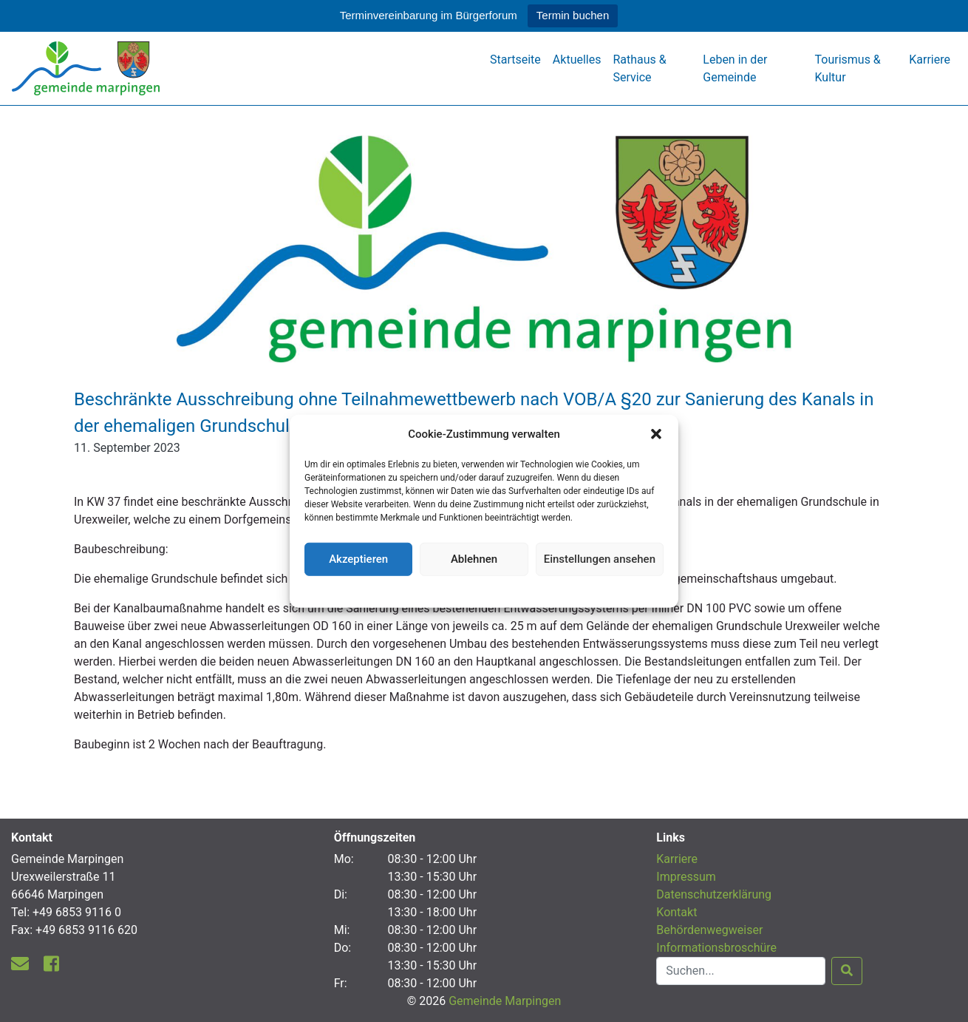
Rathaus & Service (639, 68)
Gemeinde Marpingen (505, 1001)
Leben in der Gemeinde (735, 68)
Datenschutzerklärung (484, 589)
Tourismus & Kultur (848, 68)
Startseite (515, 60)
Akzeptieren (358, 559)
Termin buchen (572, 15)
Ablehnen (474, 559)
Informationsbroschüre (716, 948)
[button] (656, 434)
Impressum (686, 877)
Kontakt (676, 912)
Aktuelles (577, 60)
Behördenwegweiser (709, 930)
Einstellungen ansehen (599, 559)
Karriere (929, 60)
